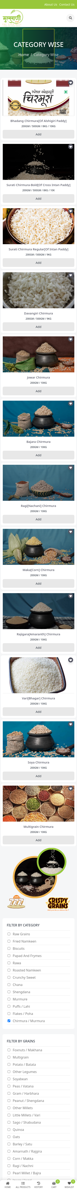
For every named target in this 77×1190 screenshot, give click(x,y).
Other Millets (23, 1108)
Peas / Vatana (23, 1086)
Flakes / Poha (23, 1013)
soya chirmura (38, 762)
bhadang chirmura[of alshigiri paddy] (38, 121)
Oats (16, 1137)
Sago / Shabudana (27, 1122)
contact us (67, 4)
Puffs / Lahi (21, 1006)
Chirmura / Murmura (29, 1021)
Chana (18, 984)
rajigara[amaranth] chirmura (38, 634)
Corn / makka (23, 1158)
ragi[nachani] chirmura (38, 506)
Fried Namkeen (24, 941)
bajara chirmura (38, 442)
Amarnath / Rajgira (27, 1151)
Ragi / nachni (23, 1166)
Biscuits (18, 948)
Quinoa (18, 1129)
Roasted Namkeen (27, 970)
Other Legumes (25, 1071)
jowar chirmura (38, 377)
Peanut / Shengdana (28, 1100)
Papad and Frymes (27, 955)
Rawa (17, 963)
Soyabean (20, 1079)
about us (50, 4)
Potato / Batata (24, 1064)
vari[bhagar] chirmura (38, 698)
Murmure (20, 999)
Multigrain (21, 1057)
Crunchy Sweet (24, 977)
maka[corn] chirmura (38, 570)
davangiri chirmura (38, 313)
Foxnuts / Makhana (27, 1050)
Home (23, 54)
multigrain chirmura (39, 826)
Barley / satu (22, 1144)
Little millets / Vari (26, 1115)
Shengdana (21, 992)
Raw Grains (21, 934)
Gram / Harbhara (26, 1093)
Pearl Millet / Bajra (27, 1173)
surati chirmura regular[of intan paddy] (38, 249)
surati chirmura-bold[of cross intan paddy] (38, 185)
